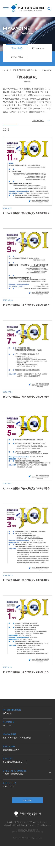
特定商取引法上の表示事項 (15, 825)
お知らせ (27, 711)
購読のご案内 (17, 57)
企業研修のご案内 (27, 748)
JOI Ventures (38, 48)
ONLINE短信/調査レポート (27, 760)
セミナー (27, 724)
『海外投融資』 (17, 48)
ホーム (5, 70)
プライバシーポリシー (38, 822)
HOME (9, 822)
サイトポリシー (20, 822)
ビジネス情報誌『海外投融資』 (25, 70)
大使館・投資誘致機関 (27, 772)
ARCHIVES (38, 120)
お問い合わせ (46, 825)
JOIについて (27, 785)
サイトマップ (33, 825)
